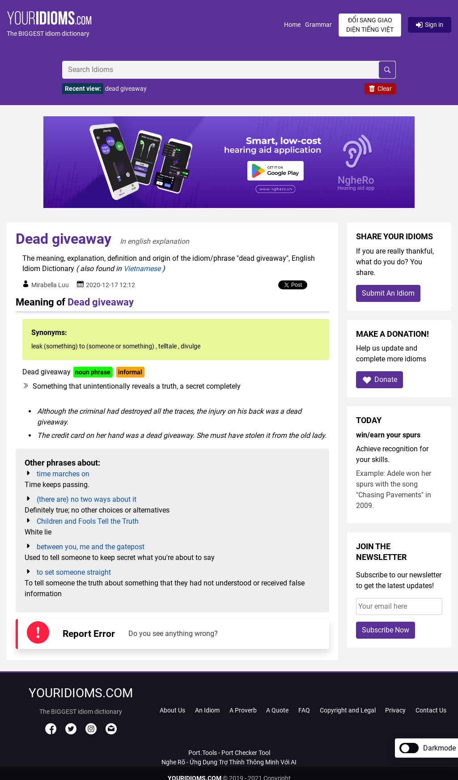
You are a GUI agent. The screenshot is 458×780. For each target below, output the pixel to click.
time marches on (63, 474)
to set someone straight (74, 572)
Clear (380, 88)
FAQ (304, 710)
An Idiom (207, 710)
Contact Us (431, 710)
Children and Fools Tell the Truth (88, 521)
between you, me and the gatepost (90, 547)
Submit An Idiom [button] (388, 293)
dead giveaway (126, 88)
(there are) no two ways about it (86, 499)
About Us (172, 710)
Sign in (429, 24)
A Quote (277, 710)
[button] (145, 24)
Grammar (318, 24)
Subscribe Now (385, 630)
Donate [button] (379, 380)
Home (292, 24)
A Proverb (243, 710)
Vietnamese (142, 268)
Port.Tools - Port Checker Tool (229, 752)
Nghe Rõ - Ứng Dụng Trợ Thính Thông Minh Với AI (229, 762)
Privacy (395, 710)
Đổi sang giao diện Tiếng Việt (370, 25)
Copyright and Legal (348, 710)
